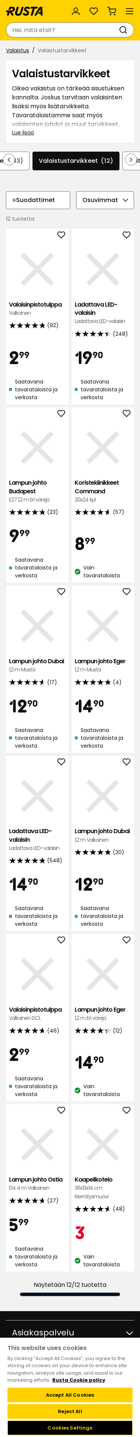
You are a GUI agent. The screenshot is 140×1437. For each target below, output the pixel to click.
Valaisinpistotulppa (37, 309)
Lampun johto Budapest (37, 491)
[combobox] (62, 29)
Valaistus (17, 50)
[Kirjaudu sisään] (76, 11)
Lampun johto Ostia (37, 1184)
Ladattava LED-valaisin (103, 313)
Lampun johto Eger (103, 665)
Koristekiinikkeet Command (103, 491)
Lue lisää (23, 132)
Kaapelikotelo (103, 1188)
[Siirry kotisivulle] (25, 11)
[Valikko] (130, 11)
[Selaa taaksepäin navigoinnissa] (9, 159)
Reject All (70, 1411)
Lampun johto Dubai (37, 665)
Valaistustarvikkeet (76, 160)
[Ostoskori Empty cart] (112, 11)
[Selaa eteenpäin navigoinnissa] (131, 159)
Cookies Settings (69, 1427)
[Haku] (125, 29)
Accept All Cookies (70, 1395)
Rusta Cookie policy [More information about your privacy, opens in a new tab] (78, 1380)
